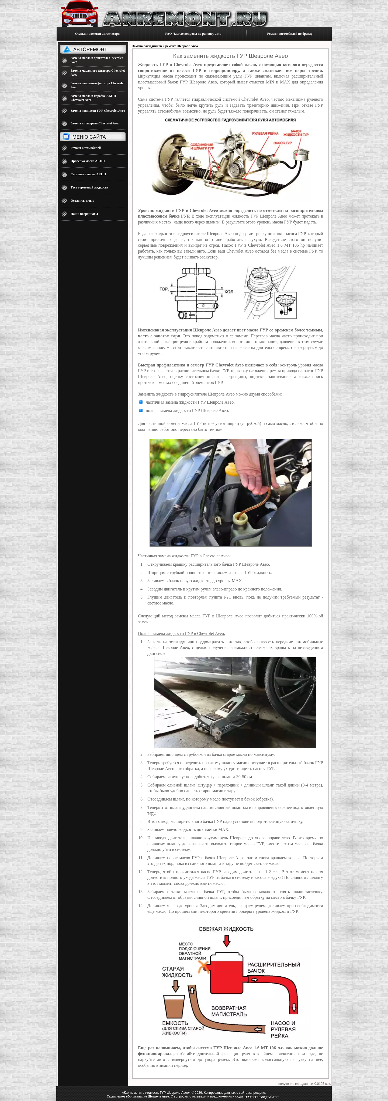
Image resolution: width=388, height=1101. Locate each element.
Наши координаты (84, 214)
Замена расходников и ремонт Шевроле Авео (165, 46)
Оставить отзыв (82, 200)
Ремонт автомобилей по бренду (290, 34)
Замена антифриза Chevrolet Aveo (95, 123)
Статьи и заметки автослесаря (97, 34)
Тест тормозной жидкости (89, 187)
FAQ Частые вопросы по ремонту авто (193, 34)
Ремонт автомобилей (86, 148)
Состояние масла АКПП (88, 174)
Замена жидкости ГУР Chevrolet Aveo (98, 111)
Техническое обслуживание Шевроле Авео (138, 1096)
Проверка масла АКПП (88, 161)
